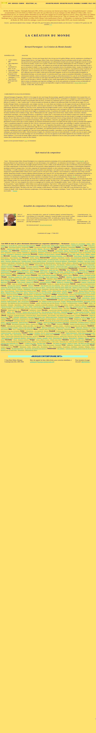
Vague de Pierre (23, 322)
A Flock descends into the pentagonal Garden (18, 341)
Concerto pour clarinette (78, 249)
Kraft (67, 306)
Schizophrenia (30, 331)
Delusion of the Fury (76, 320)
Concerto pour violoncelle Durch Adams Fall (59, 287)
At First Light (59, 250)
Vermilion (37, 333)
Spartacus (67, 299)
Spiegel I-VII (53, 268)
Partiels (14, 289)
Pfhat (24, 334)
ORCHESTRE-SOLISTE (66, 3)
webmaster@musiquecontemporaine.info (42, 362)
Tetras (93, 347)
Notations (58, 263)
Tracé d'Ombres (42, 250)
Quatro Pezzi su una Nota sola (86, 333)
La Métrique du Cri (89, 296)
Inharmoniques (68, 329)
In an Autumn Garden (45, 341)
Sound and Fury (12, 310)
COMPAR (21, 3)
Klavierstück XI (31, 338)
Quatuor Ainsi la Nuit (19, 278)
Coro (68, 252)
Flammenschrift (5, 271)
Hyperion (80, 308)
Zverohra (73, 310)
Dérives (3, 289)
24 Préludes (60, 319)
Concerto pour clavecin (14, 285)
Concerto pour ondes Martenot (51, 298)
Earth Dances (5, 257)
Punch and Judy (21, 256)
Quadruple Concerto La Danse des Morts (33, 287)
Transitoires (45, 289)
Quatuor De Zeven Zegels (62, 284)
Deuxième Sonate (42, 259)
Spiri (39, 275)
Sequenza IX (73, 252)
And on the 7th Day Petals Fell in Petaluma (57, 320)
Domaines (81, 261)
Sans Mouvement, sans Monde (87, 313)
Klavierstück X (73, 338)
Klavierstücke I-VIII (7, 338)
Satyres (66, 319)
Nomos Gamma (57, 347)
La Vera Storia (87, 252)
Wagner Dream (56, 292)
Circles (14, 252)
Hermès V (35, 336)
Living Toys (91, 245)
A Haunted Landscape (81, 271)
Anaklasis (40, 322)
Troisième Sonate (26, 261)
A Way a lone (55, 341)
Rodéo (32, 271)
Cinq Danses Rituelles (36, 298)
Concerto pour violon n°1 (31, 284)
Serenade (58, 254)
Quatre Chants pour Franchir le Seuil (25, 291)
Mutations (60, 329)
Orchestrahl (25, 247)
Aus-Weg (64, 291)
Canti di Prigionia (31, 273)
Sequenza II (25, 252)
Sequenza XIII (26, 254)
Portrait (15, 191)
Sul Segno (85, 310)
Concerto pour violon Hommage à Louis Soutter (82, 294)
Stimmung (81, 338)
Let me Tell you (13, 245)
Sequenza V (41, 252)
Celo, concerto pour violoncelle (36, 277)
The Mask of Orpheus (89, 256)
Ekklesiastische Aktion (31, 350)
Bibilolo (75, 313)
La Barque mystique (19, 315)
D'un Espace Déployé (15, 247)
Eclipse (72, 340)
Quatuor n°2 (85, 247)
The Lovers (46, 249)
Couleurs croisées (58, 326)
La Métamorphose (72, 303)
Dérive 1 (69, 263)
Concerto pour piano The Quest (27, 327)
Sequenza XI (18, 254)
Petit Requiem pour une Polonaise (50, 285)
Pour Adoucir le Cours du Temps (66, 315)
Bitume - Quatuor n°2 (32, 324)
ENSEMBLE (77, 3)
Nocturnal (58, 345)
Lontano (71, 305)
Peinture (3, 275)
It (29, 250)
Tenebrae (9, 296)
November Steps (80, 340)
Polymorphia (74, 322)
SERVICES (15, 3)
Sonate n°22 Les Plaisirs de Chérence (75, 285)
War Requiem (61, 264)
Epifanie (19, 252)
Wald (93, 243)
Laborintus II (33, 252)
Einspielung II (24, 319)
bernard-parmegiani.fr (46, 225)
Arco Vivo (74, 273)
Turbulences (32, 310)
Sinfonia (55, 252)
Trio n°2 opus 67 (83, 268)
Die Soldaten (61, 348)
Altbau (49, 324)
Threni (15, 340)
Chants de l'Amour (70, 289)
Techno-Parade (90, 270)
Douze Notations (5, 259)
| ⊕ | (35, 3)
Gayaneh (61, 299)
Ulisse (48, 273)
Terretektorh (44, 347)
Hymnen (87, 338)
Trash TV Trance (81, 331)
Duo (11, 334)
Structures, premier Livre (78, 259)
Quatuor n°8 (25, 270)
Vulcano (46, 331)
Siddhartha (70, 345)
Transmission (24, 250)
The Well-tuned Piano (18, 348)
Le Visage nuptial (32, 259)
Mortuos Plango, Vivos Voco (87, 291)
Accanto (63, 301)
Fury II (43, 333)
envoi (25, 140)
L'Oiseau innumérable (12, 322)
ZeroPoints (74, 278)
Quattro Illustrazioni (71, 333)
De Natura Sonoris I (84, 322)
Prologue (20, 289)
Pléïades (87, 347)
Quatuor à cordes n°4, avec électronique (40, 292)
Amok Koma (72, 331)
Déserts (40, 345)
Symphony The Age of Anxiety (46, 254)
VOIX (94, 3)
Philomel (92, 247)
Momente (65, 338)
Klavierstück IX (57, 338)
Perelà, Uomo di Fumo (52, 277)
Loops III (53, 296)
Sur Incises (25, 264)
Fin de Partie (25, 301)
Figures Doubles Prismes (39, 261)
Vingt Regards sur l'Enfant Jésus (51, 312)
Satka (78, 254)
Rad (45, 324)
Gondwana (10, 315)
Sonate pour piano (64, 249)
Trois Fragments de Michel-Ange (80, 257)
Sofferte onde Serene (51, 317)
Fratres (3, 320)
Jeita (10, 250)
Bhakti (3, 292)
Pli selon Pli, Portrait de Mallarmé (57, 261)
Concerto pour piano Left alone (26, 245)
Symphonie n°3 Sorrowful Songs (86, 284)
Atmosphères (18, 305)
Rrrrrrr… (43, 299)
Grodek (67, 257)
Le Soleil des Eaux (53, 259)
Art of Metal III (38, 331)
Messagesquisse (50, 263)
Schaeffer (81, 161)
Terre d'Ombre (52, 315)
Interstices (72, 296)
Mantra (92, 338)
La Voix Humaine (39, 326)
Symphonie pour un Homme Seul (43, 334)
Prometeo (77, 317)
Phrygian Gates (46, 245)
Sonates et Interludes (89, 264)
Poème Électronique (48, 345)
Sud (91, 329)
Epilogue (61, 289)
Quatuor (31, 333)
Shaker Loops (55, 245)
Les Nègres (63, 303)
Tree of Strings (14, 257)
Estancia (84, 282)
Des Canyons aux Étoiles (46, 313)
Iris (13, 312)
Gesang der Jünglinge (20, 338)
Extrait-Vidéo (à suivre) (80, 83)
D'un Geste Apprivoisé (32, 266)
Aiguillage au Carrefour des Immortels (75, 326)
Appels (38, 303)
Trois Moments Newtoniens (81, 329)
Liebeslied (16, 317)
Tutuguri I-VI (87, 327)
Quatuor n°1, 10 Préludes (78, 243)
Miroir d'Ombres (5, 280)
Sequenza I (8, 252)
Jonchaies (81, 347)
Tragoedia (14, 256)
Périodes (8, 289)
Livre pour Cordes (89, 261)
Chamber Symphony (65, 245)
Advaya (26, 292)
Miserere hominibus (39, 296)
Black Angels (44, 271)
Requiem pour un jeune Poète (9, 350)
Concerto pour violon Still (53, 333)
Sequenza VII (62, 252)
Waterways (35, 341)
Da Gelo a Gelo (82, 336)
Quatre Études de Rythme (82, 312)
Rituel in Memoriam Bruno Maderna (35, 263)
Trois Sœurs (66, 278)
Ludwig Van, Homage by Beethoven (25, 299)
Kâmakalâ (50, 278)
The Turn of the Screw (50, 264)
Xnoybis (7, 334)
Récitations (64, 247)
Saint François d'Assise (60, 313)
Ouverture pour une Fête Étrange (50, 303)
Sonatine (13, 259)
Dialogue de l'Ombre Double (87, 263)
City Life (67, 327)
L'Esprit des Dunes (31, 315)
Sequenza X (10, 254)
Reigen (37, 257)
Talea (78, 289)
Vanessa (40, 249)
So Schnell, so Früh (90, 275)
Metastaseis (23, 347)
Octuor (70, 291)
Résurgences (91, 278)
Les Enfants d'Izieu (65, 273)
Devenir (81, 275)
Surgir (70, 275)
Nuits (50, 347)
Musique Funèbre (7, 308)
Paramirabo (77, 345)
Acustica (11, 299)
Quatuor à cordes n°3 (71, 264)
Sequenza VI (48, 252)
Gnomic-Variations (69, 271)
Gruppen (39, 338)
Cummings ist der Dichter (8, 263)
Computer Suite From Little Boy (48, 329)
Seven (79, 278)
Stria (68, 270)
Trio (20, 257)
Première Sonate (21, 259)
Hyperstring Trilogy (57, 308)
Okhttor (87, 254)
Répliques (92, 310)
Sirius (2, 340)
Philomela (28, 275)
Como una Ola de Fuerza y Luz (36, 317)
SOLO (90, 3)
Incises (19, 264)
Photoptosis (21, 350)
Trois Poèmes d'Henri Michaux (21, 308)
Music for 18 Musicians (48, 327)
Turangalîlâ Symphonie (67, 312)
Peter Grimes (39, 264)
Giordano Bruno (68, 282)
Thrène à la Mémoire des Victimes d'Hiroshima (56, 322)
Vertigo (82, 254)
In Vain (49, 291)
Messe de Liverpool (12, 294)
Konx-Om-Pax (18, 334)
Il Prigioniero (42, 273)
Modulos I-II (77, 319)
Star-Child (60, 271)
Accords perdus (85, 289)
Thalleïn (3, 348)
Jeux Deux (67, 308)
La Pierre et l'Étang (32, 280)
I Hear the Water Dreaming (76, 341)
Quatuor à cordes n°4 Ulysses (80, 287)
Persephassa (66, 347)
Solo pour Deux (54, 289)
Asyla (2, 247)
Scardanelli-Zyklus (63, 294)
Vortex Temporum (10, 291)
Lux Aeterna (64, 305)
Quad (24, 277)
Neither (69, 280)
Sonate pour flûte (28, 326)
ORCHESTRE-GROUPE (52, 3)
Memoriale (76, 263)
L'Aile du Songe (16, 333)
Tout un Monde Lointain (80, 277)
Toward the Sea (64, 341)
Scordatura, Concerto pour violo (35, 268)
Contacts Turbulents (6, 347)
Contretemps (71, 247)
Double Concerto (50, 266)
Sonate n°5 (28, 345)
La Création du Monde (32, 320)
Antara (66, 250)
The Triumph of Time (33, 256)
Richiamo (23, 280)
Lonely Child (85, 345)
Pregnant (3, 298)
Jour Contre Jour (36, 289)
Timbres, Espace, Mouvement (34, 278)
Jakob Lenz (79, 327)
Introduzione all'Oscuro (52, 336)
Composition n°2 (19, 345)
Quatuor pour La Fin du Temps (32, 312)
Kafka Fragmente (12, 301)
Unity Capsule (21, 282)
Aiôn (2, 334)
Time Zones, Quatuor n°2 (15, 277)
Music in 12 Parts (17, 284)
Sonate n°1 (50, 284)
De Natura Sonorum (20, 320)
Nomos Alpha (36, 347)
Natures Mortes (57, 291)
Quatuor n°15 (44, 270)
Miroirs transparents (6, 273)
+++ (50, 24)
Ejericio (84, 319)
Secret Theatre (78, 256)
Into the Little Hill (74, 250)
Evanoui (80, 303)
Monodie (44, 291)
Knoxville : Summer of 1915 (28, 249)
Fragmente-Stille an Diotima (66, 317)
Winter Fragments (42, 315)
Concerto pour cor (74, 266)
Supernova (82, 270)
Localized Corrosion (63, 296)
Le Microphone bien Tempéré (82, 292)
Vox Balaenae (52, 271)
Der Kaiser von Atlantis (60, 343)
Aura (70, 306)
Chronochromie (11, 313)
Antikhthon (74, 347)
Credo (93, 319)
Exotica (37, 299)
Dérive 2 (4, 264)
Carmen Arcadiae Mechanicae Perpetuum (51, 256)
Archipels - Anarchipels (58, 257)
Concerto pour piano (7, 266)
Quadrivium (87, 308)
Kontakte (45, 338)
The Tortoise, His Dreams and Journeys (36, 348)
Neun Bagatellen (63, 268)
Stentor (9, 312)
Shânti (55, 278)
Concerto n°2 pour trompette (69, 298)
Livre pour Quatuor (65, 259)
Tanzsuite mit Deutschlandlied (74, 301)
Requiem (9, 275)
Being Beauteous (28, 294)
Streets (39, 310)
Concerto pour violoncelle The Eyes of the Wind (19, 336)
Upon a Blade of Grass (43, 340)
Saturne (65, 275)
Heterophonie (86, 298)
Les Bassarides (37, 294)
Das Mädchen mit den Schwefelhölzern (18, 303)
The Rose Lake (41, 343)
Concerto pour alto (79, 334)
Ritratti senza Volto (55, 340)
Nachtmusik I (15, 319)
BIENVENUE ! (85, 362)
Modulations (27, 289)
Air (40, 301)
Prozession (60, 324)
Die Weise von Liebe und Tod (86, 343)
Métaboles (69, 277)
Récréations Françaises (18, 324)
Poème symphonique (28, 305)
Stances (21, 298)
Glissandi (11, 305)
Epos (18, 280)
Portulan (78, 315)
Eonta (29, 347)
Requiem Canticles (23, 340)
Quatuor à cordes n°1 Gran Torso (51, 301)
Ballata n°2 (60, 282)
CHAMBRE (84, 3)
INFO (9, 3)
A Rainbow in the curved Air (25, 329)
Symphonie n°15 (34, 270)
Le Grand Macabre (19, 306)
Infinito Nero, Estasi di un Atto (68, 336)
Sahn (74, 254)
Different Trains (60, 327)
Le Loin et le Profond (40, 247)
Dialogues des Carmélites (14, 326)
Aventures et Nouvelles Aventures (44, 305)
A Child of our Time (30, 343)
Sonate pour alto (53, 270)
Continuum (91, 305)
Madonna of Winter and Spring (14, 292)
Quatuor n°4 (4, 245)
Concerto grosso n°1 (67, 334)
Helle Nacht (20, 275)
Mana (70, 254)
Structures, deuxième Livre (13, 261)
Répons (64, 263)
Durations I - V (49, 280)
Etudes (31, 306)
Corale (80, 252)
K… (19, 310)
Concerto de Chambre (7, 306)
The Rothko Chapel (60, 280)
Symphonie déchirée (45, 282)
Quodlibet (31, 319)
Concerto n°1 (17, 270)
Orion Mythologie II (84, 280)
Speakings (65, 292)
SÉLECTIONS (29, 3)
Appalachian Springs (23, 271)
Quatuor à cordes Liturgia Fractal (79, 324)
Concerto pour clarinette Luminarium (59, 310)
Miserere (30, 285)
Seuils (15, 273)
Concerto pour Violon (77, 245)
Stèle (19, 301)
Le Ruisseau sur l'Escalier (49, 275)
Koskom (56, 273)
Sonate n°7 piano (73, 343)
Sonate (91, 303)
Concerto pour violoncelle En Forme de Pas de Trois (80, 348)
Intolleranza (23, 317)
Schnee (89, 243)
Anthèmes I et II (12, 264)
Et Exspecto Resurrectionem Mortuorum (27, 313)
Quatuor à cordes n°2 (81, 305)
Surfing (32, 257)
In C (14, 329)
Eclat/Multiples (72, 261)
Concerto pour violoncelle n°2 (9, 343)
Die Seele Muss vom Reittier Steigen (23, 296)
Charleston (34, 250)
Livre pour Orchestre (37, 308)
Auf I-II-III (50, 247)
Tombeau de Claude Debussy (48, 319)
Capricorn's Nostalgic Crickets (9, 327)
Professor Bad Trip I (62, 331)
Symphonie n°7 (47, 294)
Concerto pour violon (13, 249)
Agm (64, 256)
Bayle (74, 177)
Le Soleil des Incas (89, 273)
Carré (50, 338)
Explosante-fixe (20, 263)
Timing (23, 266)
